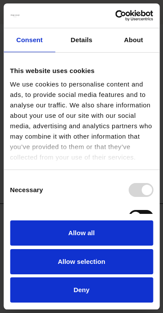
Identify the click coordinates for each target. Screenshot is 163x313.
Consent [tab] (29, 39)
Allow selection (81, 261)
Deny (81, 289)
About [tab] (133, 39)
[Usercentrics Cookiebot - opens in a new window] (116, 15)
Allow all (81, 232)
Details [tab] (82, 39)
